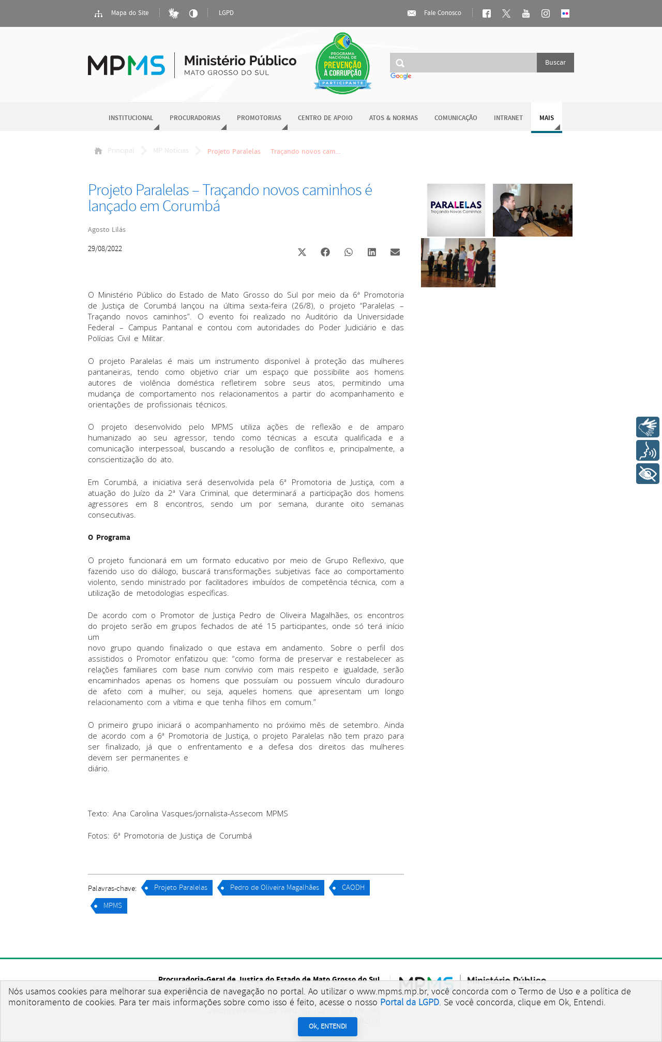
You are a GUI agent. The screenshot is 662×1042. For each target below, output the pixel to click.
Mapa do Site (121, 13)
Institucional (131, 118)
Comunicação (455, 118)
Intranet (508, 118)
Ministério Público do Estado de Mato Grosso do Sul (192, 59)
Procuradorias (195, 118)
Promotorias (259, 118)
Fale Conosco (434, 13)
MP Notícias (171, 150)
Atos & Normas (393, 118)
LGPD (226, 13)
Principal (114, 150)
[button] (302, 253)
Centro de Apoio (325, 118)
